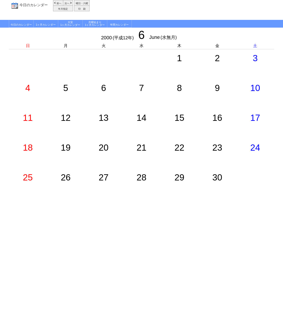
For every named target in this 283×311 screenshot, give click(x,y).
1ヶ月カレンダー (46, 24)
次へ (67, 3)
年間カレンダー (119, 24)
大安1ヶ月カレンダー (70, 24)
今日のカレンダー (33, 5)
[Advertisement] (182, 10)
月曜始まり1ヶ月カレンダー (95, 24)
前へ (59, 3)
